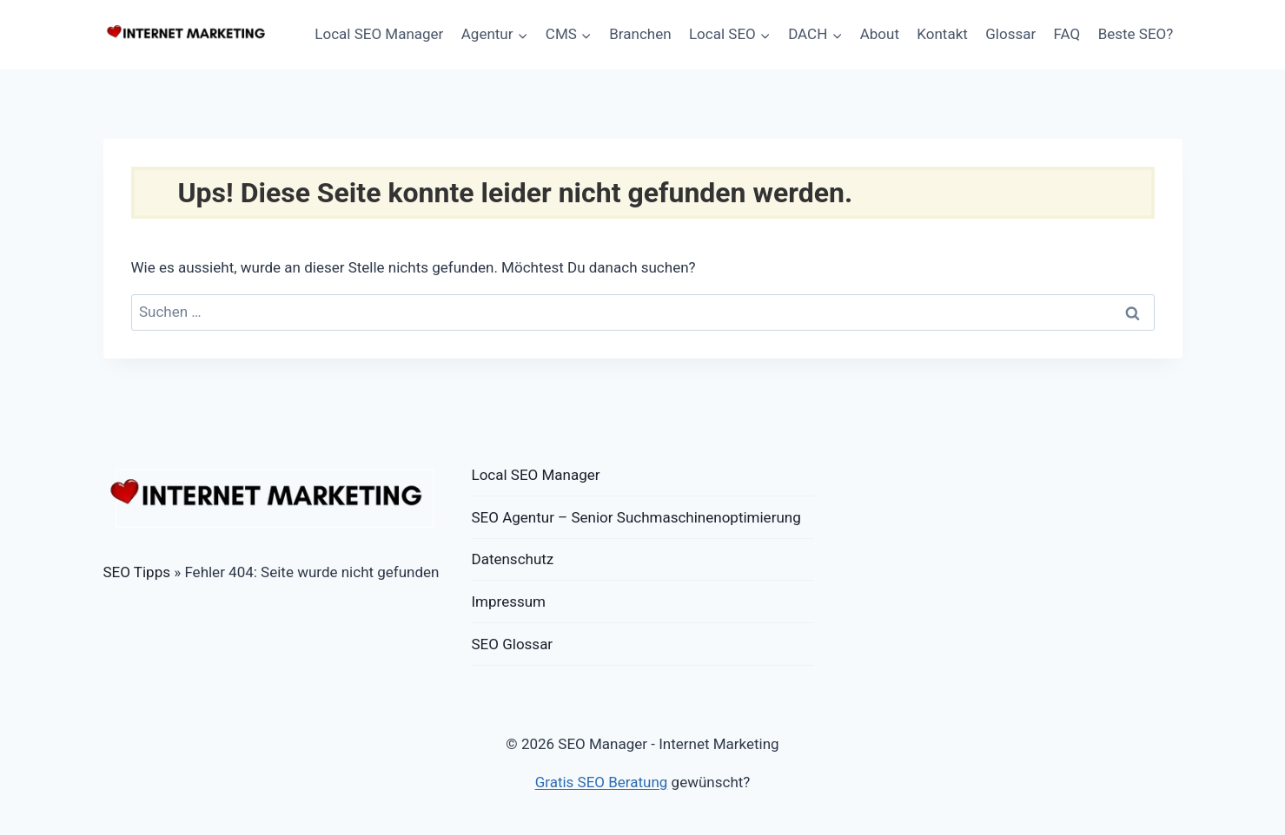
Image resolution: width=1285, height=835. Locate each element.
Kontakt (942, 34)
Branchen (640, 34)
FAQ (1067, 34)
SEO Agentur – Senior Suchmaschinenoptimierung (636, 517)
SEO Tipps (136, 572)
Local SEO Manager (379, 34)
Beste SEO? (1136, 34)
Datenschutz (513, 559)
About (879, 34)
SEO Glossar (512, 644)
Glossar (1010, 34)
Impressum (509, 601)
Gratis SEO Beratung (601, 782)
